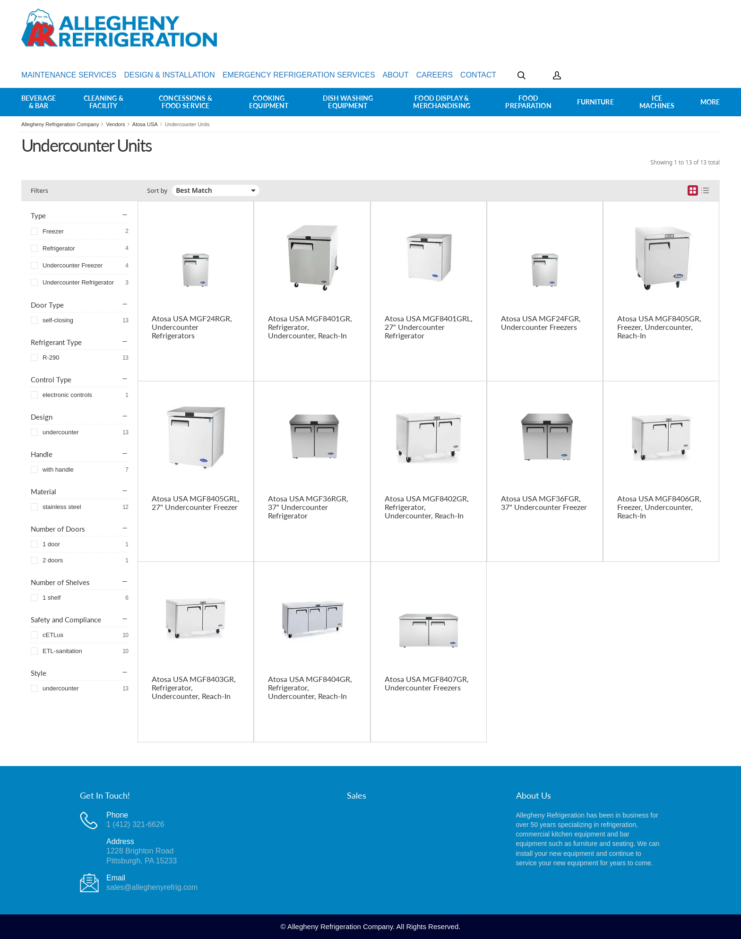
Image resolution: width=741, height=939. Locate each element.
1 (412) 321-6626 (135, 824)
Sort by (157, 190)
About (396, 75)
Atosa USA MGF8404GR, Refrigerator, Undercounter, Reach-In (310, 687)
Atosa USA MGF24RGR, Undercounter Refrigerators (192, 327)
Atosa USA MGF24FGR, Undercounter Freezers (541, 322)
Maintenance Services (69, 75)
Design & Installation (169, 75)
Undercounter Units (187, 124)
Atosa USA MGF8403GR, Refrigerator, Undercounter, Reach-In (194, 687)
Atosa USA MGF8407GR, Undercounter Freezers (427, 683)
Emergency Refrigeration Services (299, 75)
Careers (434, 75)
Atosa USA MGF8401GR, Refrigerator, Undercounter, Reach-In (310, 327)
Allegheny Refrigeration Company (60, 124)
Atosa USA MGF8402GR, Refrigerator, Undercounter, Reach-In (427, 507)
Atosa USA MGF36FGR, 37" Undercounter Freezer (544, 502)
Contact (478, 75)
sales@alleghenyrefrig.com (152, 887)
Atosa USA (145, 124)
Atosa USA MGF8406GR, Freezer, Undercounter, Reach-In (659, 507)
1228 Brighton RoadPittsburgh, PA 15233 (141, 855)
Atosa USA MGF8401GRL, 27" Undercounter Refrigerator (429, 327)
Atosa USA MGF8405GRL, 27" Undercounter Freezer (196, 502)
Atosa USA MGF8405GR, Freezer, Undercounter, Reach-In (659, 327)
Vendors (115, 124)
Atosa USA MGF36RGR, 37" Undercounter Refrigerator (308, 507)
